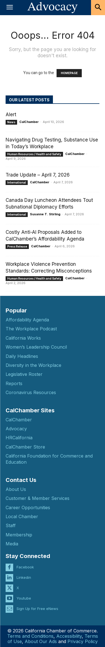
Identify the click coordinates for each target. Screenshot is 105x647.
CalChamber (29, 122)
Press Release (17, 246)
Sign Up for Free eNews (37, 608)
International (16, 182)
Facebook (25, 567)
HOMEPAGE (69, 73)
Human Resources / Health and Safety (34, 154)
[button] (9, 7)
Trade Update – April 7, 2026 (38, 175)
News (11, 122)
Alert (11, 114)
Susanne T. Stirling (45, 214)
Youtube (24, 598)
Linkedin (24, 577)
